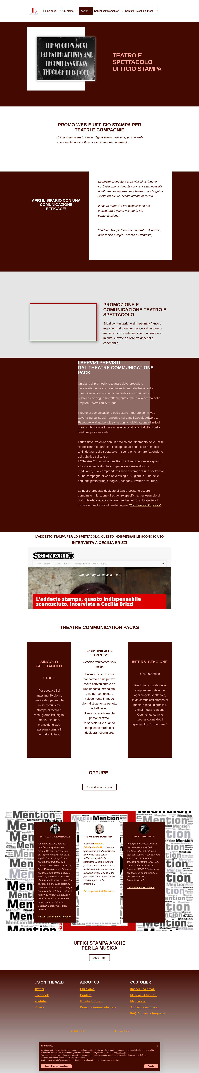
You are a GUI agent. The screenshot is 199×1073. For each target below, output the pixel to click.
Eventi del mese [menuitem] (144, 11)
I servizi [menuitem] (84, 11)
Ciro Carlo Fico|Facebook (140, 887)
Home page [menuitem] (49, 11)
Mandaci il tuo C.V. (143, 995)
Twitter (39, 989)
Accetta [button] (151, 1066)
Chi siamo (87, 989)
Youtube (40, 1001)
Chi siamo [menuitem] (68, 11)
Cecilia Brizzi (99, 847)
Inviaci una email (142, 989)
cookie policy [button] (121, 1053)
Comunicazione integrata (98, 1007)
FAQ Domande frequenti (147, 1013)
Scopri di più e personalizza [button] (56, 1066)
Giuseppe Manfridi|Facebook (99, 891)
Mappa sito (138, 1001)
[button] (157, 1046)
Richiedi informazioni (99, 787)
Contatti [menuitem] (129, 11)
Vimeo (39, 1007)
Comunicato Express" (145, 505)
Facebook (42, 995)
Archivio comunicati (144, 1007)
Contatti (86, 995)
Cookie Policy (78, 1031)
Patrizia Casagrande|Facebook (54, 916)
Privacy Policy (123, 1031)
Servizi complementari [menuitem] (106, 11)
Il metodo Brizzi (91, 1001)
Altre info (99, 957)
